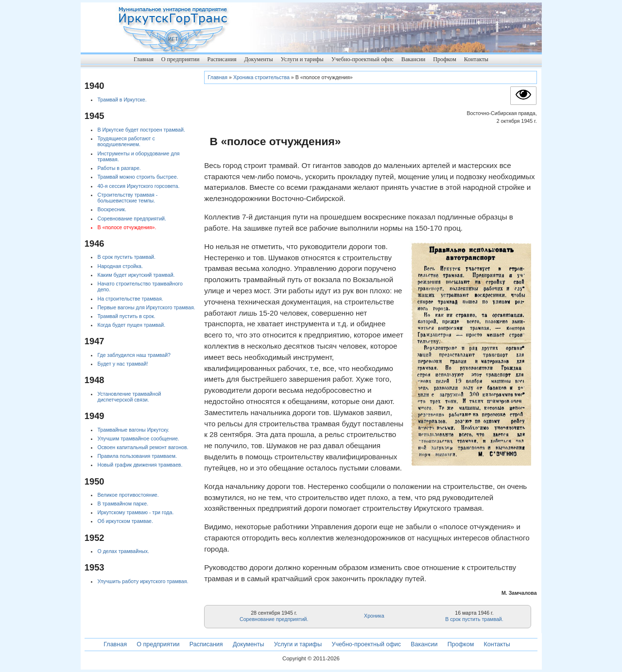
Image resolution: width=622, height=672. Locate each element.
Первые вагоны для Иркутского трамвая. (146, 307)
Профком (444, 59)
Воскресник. (111, 209)
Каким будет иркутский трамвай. (135, 275)
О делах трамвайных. (123, 551)
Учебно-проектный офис (362, 59)
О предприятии (180, 59)
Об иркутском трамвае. (125, 521)
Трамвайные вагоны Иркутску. (133, 430)
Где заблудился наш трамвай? (134, 355)
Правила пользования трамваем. (136, 456)
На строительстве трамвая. (130, 299)
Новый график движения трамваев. (139, 465)
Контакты (476, 59)
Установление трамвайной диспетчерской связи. (129, 397)
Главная (144, 59)
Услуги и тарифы (301, 59)
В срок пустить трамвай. (474, 619)
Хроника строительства (261, 77)
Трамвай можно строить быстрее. (137, 177)
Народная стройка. (120, 266)
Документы (258, 59)
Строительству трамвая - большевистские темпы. (127, 198)
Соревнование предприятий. (274, 619)
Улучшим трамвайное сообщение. (138, 438)
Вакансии (413, 59)
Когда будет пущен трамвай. (131, 325)
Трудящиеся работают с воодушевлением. (126, 141)
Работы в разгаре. (118, 168)
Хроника (374, 616)
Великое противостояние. (127, 495)
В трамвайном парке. (122, 503)
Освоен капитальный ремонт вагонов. (142, 447)
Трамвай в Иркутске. (121, 99)
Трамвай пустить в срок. (126, 316)
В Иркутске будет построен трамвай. (141, 130)
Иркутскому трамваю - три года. (135, 512)
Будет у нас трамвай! (122, 364)
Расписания (221, 59)
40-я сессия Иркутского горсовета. (138, 186)
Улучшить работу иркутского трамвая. (142, 581)
